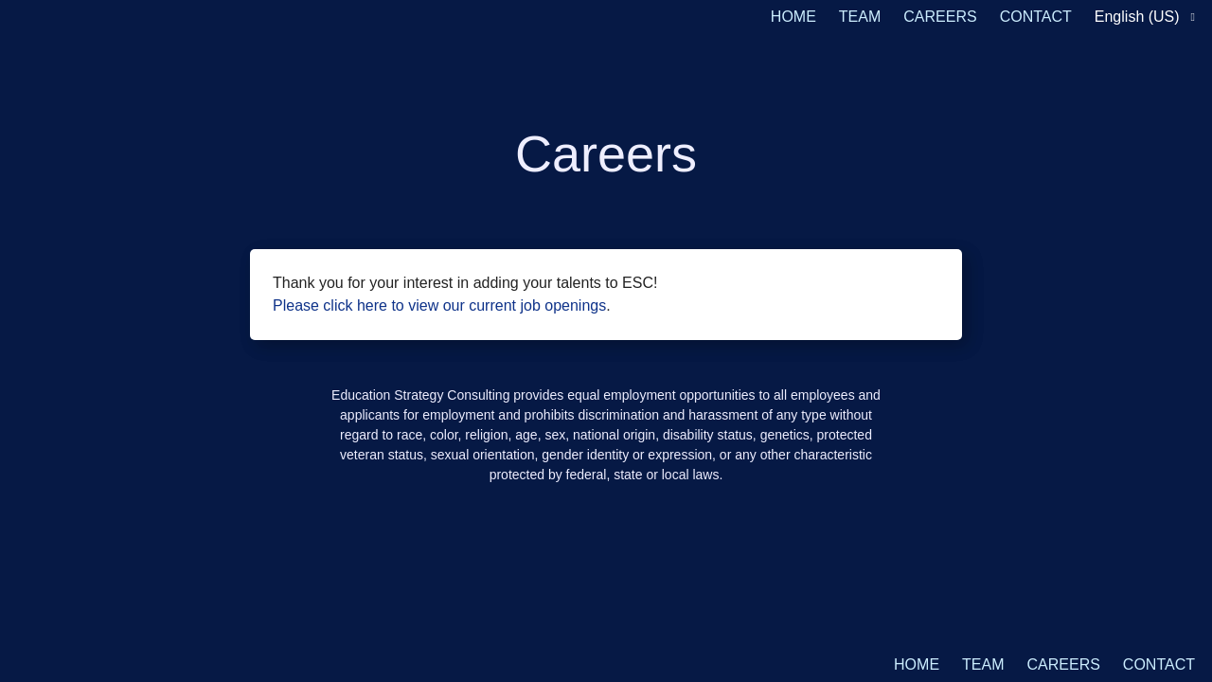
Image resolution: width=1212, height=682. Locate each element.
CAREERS (939, 17)
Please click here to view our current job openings (439, 305)
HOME (793, 17)
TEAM (860, 17)
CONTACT (1036, 17)
